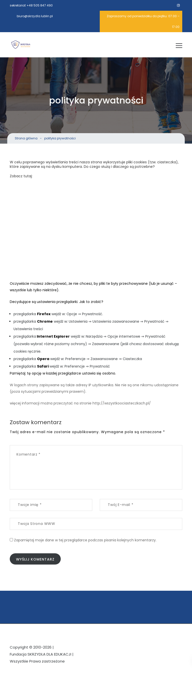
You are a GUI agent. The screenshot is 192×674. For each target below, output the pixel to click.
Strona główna (26, 138)
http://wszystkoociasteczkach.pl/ (121, 403)
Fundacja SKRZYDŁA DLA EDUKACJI (40, 656)
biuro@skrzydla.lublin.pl (35, 16)
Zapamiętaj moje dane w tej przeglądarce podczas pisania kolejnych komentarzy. (85, 541)
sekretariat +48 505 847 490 (31, 5)
